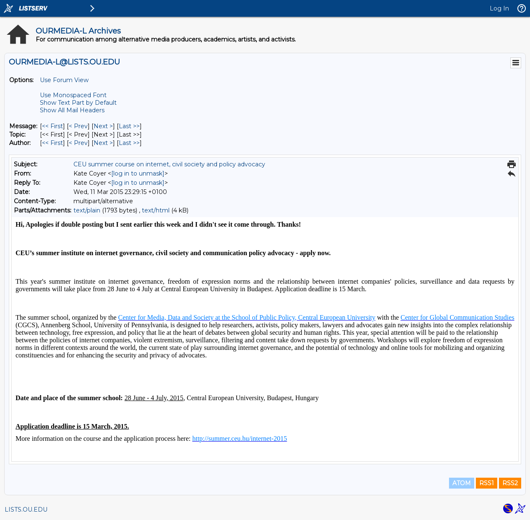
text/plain (86, 210)
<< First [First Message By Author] (52, 143)
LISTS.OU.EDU (26, 509)
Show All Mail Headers (72, 110)
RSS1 (486, 483)
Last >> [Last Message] (129, 126)
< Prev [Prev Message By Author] (78, 143)
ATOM (461, 483)
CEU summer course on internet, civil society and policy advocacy (169, 164)
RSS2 (510, 483)
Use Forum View (64, 80)
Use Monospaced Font (73, 95)
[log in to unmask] (137, 173)
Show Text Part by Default (78, 102)
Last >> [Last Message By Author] (129, 143)
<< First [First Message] (52, 126)
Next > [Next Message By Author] (103, 143)
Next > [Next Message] (103, 126)
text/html (156, 210)
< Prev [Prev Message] (78, 126)
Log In (499, 8)
